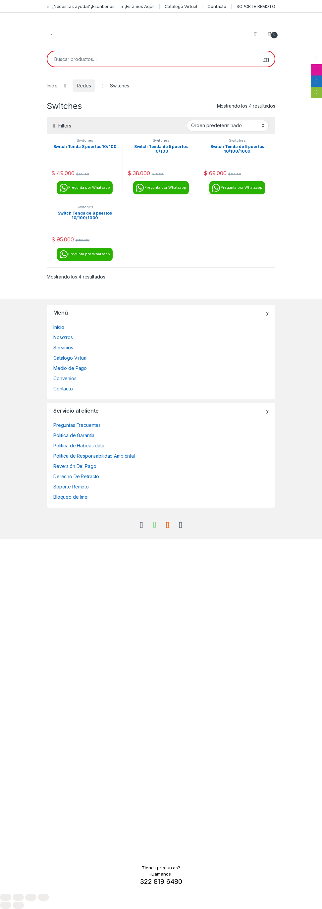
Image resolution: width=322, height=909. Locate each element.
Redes (84, 85)
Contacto (216, 6)
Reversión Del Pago (74, 466)
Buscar (266, 59)
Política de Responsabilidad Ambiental (94, 456)
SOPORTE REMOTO (256, 6)
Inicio (52, 85)
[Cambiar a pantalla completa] (18, 897)
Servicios (63, 347)
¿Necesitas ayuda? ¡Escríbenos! (81, 6)
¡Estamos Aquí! (137, 6)
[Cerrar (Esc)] (43, 897)
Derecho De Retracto (76, 476)
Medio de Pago (70, 368)
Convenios (65, 378)
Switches (85, 140)
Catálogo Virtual (181, 6)
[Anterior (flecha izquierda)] (5, 905)
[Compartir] (30, 897)
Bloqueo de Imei (70, 497)
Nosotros (63, 337)
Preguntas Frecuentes (77, 425)
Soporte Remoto (71, 486)
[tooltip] (316, 58)
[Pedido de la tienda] (228, 125)
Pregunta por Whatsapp (85, 188)
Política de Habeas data (78, 445)
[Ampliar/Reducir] (5, 897)
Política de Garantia (73, 435)
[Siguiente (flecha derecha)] (18, 905)
